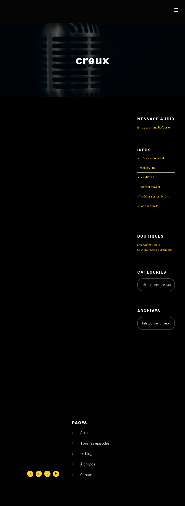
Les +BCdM (146, 177)
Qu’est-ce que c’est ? (152, 158)
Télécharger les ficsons (154, 196)
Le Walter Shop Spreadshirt (155, 250)
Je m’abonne (147, 167)
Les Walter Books (148, 245)
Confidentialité (149, 206)
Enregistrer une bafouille (153, 127)
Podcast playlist (149, 187)
